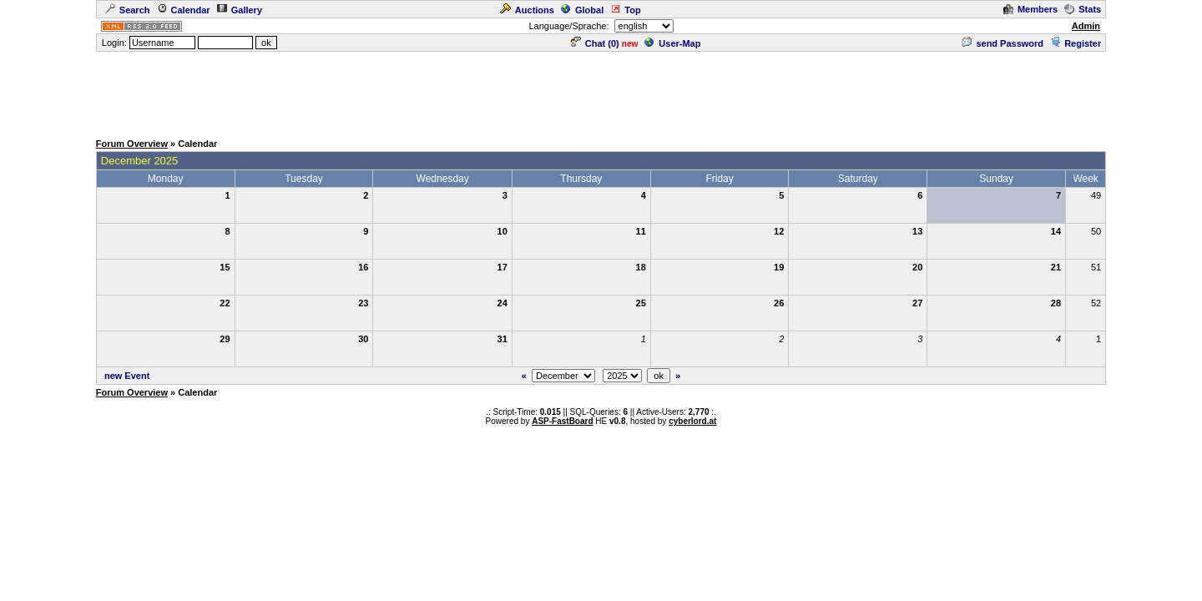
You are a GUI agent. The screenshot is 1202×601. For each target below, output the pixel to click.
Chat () (595, 43)
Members (1030, 9)
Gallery (239, 10)
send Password (1002, 43)
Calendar (183, 10)
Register (1075, 43)
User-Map (672, 43)
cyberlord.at (692, 421)
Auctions (527, 10)
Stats (1082, 9)
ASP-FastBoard (562, 421)
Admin (1086, 26)
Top (625, 10)
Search (127, 10)
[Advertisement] (601, 91)
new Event (126, 376)
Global (582, 10)
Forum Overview (132, 144)
